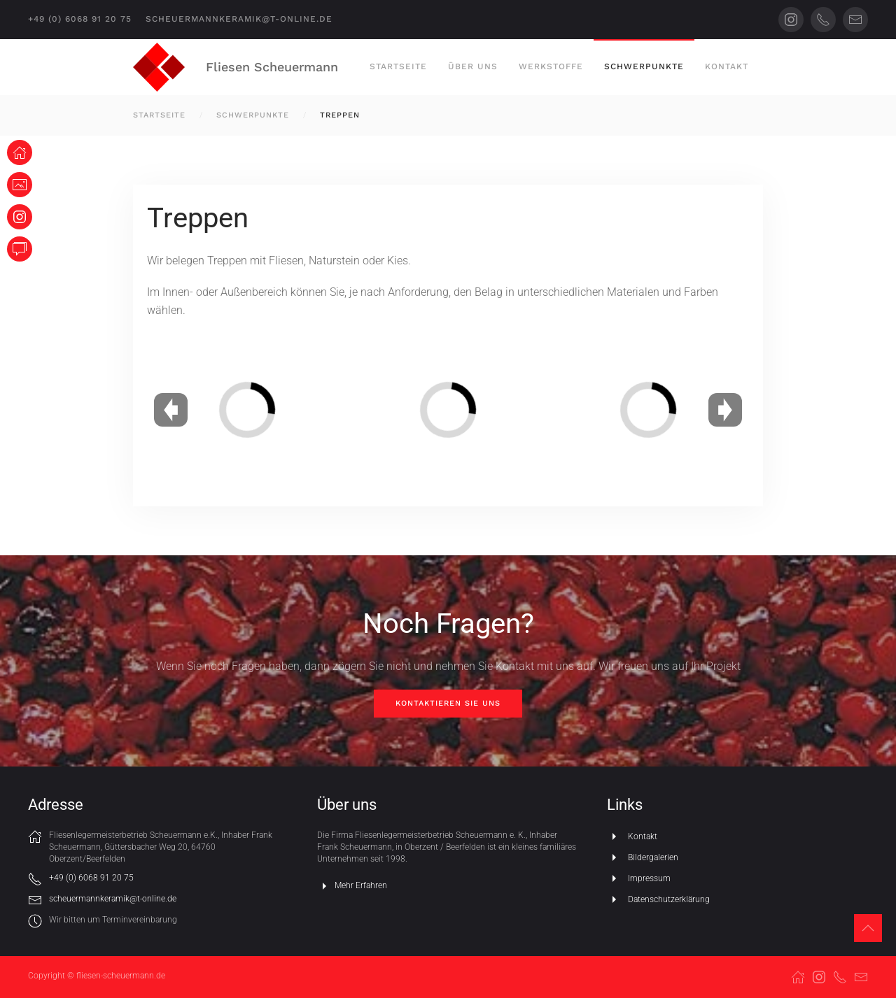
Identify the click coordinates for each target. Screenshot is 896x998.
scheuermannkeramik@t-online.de (239, 19)
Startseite (398, 66)
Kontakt (726, 66)
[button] (868, 928)
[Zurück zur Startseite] (159, 67)
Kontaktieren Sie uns (448, 703)
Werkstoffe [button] (551, 66)
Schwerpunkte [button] (644, 66)
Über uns (473, 66)
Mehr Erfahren (352, 886)
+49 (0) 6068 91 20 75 (80, 19)
